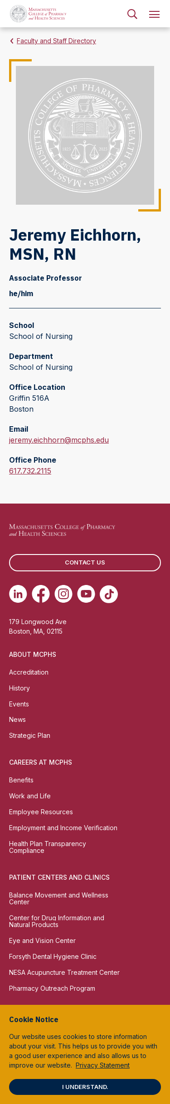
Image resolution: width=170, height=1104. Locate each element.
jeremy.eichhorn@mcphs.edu (59, 439)
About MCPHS (32, 654)
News (17, 719)
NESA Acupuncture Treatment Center (64, 972)
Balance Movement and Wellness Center (58, 898)
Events (19, 704)
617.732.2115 (30, 470)
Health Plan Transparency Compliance (47, 847)
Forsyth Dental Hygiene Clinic (53, 956)
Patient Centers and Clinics (59, 877)
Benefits (21, 780)
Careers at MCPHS (40, 762)
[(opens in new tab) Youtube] (86, 594)
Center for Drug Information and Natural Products (56, 921)
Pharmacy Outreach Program (52, 988)
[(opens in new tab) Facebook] (41, 594)
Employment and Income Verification (63, 828)
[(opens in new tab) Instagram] (63, 594)
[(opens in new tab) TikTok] (109, 594)
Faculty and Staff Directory (56, 41)
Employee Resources (41, 812)
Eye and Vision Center (42, 940)
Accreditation (29, 672)
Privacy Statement (103, 1065)
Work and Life (30, 796)
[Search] (132, 13)
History (19, 688)
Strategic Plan (29, 735)
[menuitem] (132, 13)
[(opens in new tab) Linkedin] (18, 594)
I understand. (85, 1086)
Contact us (85, 562)
